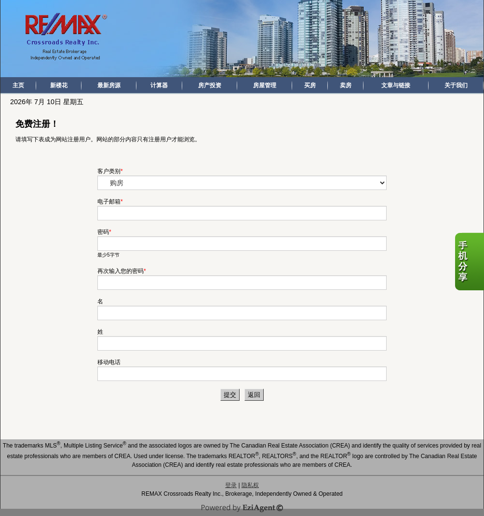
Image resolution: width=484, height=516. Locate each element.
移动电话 (109, 362)
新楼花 (58, 85)
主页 (18, 85)
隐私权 (250, 485)
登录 (231, 485)
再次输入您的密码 (120, 271)
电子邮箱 (109, 201)
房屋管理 (264, 85)
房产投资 (209, 85)
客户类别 (109, 171)
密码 (103, 232)
